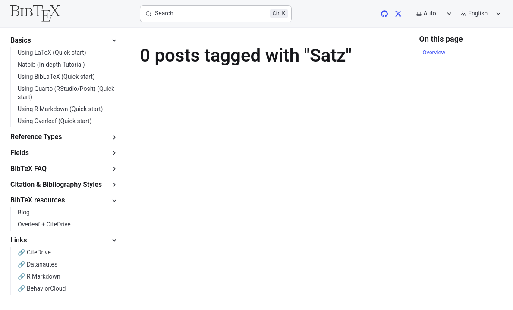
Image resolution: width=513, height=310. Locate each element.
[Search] (216, 13)
